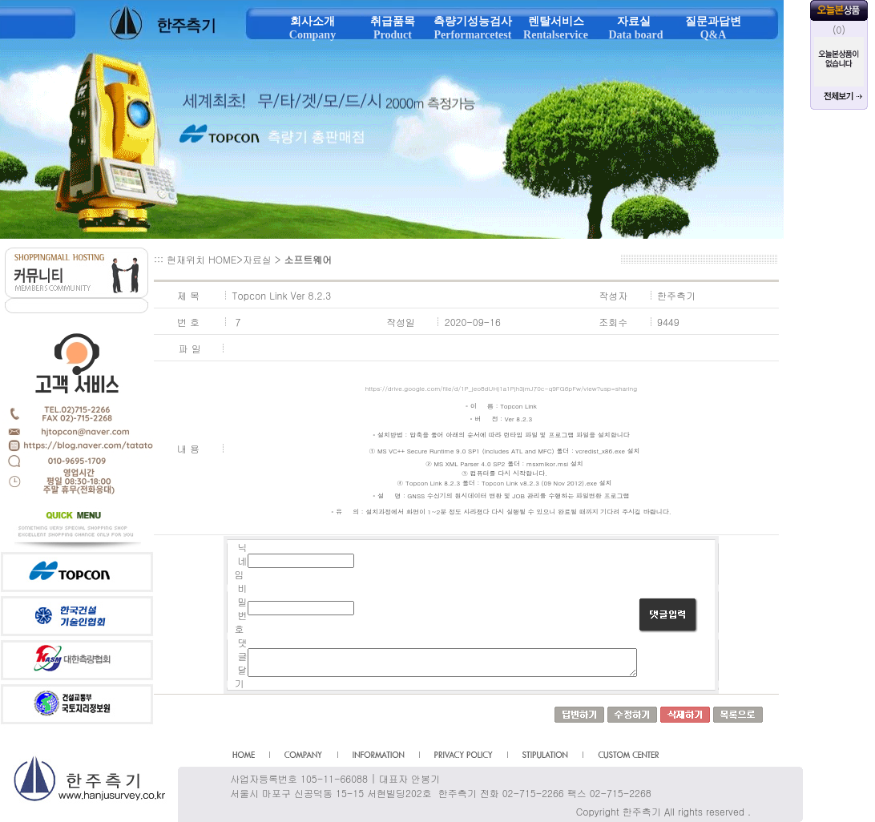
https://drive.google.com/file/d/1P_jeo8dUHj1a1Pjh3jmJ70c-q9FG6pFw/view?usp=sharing (501, 388)
